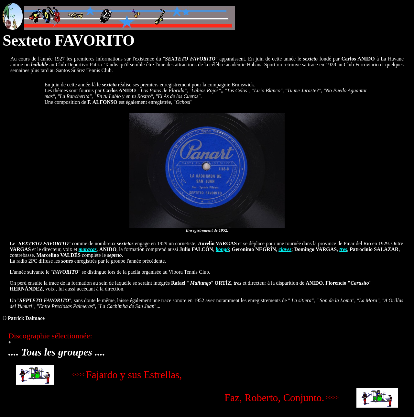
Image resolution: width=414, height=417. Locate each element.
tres (343, 249)
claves (284, 249)
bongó (222, 249)
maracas (88, 249)
